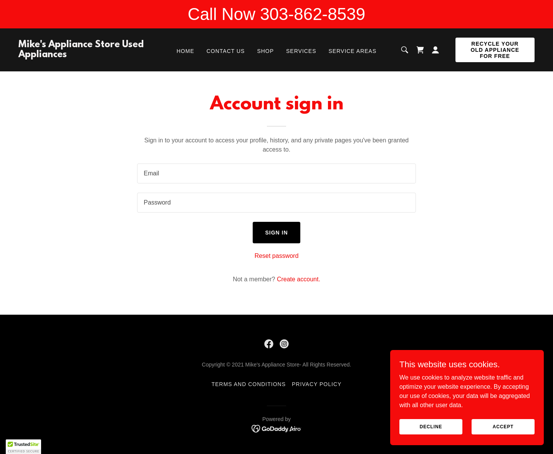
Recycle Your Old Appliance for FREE (494, 50)
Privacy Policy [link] (316, 384)
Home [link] (185, 51)
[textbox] (276, 173)
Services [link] (301, 51)
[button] (435, 50)
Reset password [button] (277, 256)
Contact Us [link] (226, 51)
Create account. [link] (298, 279)
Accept (503, 426)
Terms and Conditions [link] (249, 384)
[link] (87, 55)
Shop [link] (265, 51)
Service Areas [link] (353, 51)
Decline (431, 426)
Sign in (276, 232)
